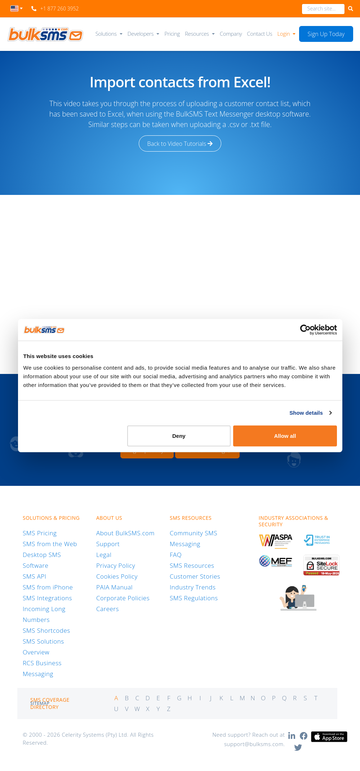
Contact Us (259, 33)
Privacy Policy (115, 565)
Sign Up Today (326, 34)
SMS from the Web (50, 544)
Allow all (285, 435)
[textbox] (16, 8)
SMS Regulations (194, 598)
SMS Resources (192, 565)
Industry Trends (192, 587)
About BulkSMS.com (125, 533)
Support (108, 544)
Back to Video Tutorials (180, 144)
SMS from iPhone (48, 587)
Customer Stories (195, 576)
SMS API (34, 576)
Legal (103, 554)
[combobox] (16, 10)
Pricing (172, 33)
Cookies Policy (117, 576)
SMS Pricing (40, 533)
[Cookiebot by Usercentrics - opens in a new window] (305, 329)
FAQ (176, 554)
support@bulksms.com (254, 744)
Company (231, 33)
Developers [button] (141, 33)
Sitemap (40, 703)
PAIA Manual (114, 587)
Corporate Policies (123, 598)
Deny (179, 435)
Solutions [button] (106, 33)
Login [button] (283, 33)
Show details (306, 413)
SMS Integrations (47, 598)
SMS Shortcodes (46, 630)
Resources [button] (197, 33)
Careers (107, 609)
